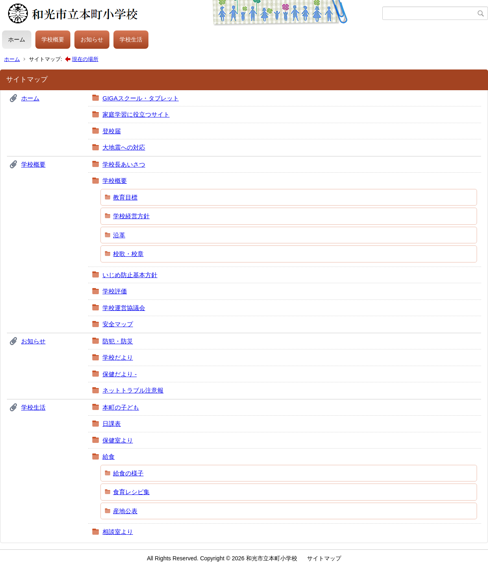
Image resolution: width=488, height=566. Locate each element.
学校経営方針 (131, 216)
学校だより (117, 357)
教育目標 (125, 197)
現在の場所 (85, 59)
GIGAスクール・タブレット (140, 98)
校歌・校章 (128, 253)
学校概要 (52, 39)
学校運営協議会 (123, 307)
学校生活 (131, 39)
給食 (108, 456)
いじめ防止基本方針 (129, 274)
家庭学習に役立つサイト (136, 114)
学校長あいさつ (123, 164)
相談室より (117, 531)
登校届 (111, 131)
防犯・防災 (117, 341)
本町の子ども (120, 407)
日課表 (111, 423)
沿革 (119, 235)
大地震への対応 (123, 147)
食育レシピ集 (131, 491)
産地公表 (125, 510)
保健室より (117, 440)
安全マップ (117, 324)
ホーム (16, 39)
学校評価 (114, 291)
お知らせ (92, 39)
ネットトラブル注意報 (132, 390)
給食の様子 (128, 473)
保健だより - (119, 374)
